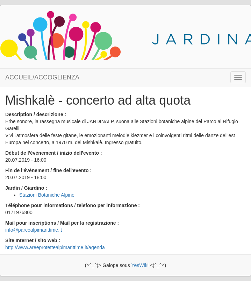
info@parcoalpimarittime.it (33, 230)
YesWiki (139, 265)
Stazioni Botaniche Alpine (46, 195)
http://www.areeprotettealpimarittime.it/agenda (55, 247)
